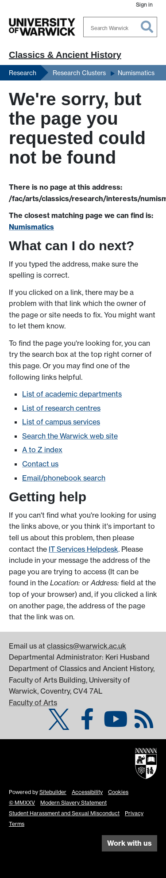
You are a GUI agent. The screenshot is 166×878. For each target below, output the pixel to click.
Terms (16, 824)
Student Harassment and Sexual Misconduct (64, 813)
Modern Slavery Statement (73, 802)
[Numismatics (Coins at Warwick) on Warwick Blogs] (144, 724)
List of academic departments (72, 393)
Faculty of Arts (33, 702)
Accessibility (87, 792)
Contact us (40, 463)
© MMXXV (22, 802)
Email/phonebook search (63, 477)
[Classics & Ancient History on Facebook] (87, 724)
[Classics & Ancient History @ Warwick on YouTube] (115, 724)
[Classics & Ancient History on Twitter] (59, 724)
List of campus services (61, 421)
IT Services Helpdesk (83, 549)
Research (22, 72)
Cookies (118, 792)
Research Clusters (79, 72)
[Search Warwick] (120, 27)
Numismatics (136, 72)
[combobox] (120, 27)
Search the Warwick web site (70, 435)
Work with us (129, 843)
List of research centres (61, 408)
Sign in (144, 4)
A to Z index (42, 449)
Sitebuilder (52, 792)
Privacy (134, 813)
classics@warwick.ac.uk (86, 645)
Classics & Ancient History (65, 55)
